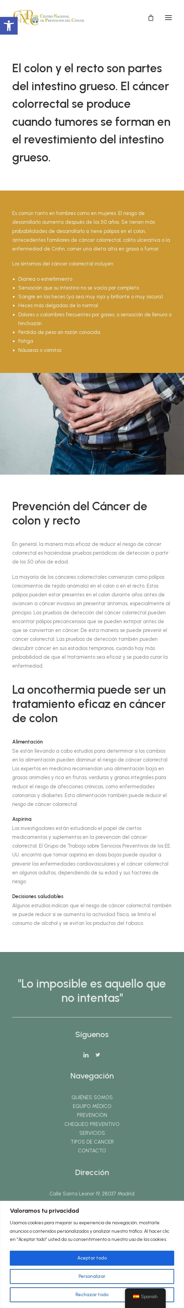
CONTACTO (92, 1151)
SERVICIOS (92, 1133)
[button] (9, 26)
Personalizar (92, 1276)
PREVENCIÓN (92, 1115)
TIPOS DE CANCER (92, 1142)
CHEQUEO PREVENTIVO (92, 1124)
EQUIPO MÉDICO (92, 1106)
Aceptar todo (92, 1258)
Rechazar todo (92, 1294)
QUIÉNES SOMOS (92, 1097)
